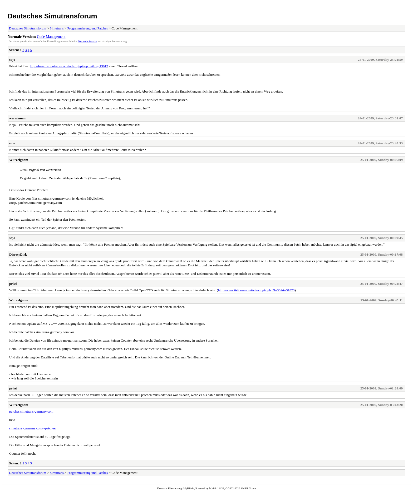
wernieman (17, 118)
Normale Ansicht (87, 41)
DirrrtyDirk (18, 254)
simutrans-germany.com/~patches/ (32, 428)
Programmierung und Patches (87, 28)
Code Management (51, 36)
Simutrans (57, 28)
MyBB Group (248, 488)
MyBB (213, 488)
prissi (13, 284)
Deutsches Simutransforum (52, 16)
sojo (12, 60)
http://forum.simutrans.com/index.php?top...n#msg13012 (69, 66)
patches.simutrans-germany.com (31, 411)
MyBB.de (188, 488)
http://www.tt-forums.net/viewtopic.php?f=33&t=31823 (256, 290)
